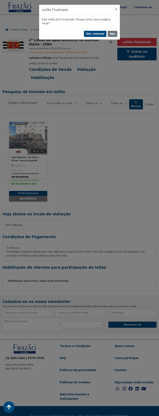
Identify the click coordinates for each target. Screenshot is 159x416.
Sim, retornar (95, 33)
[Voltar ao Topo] (9, 407)
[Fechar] (116, 9)
